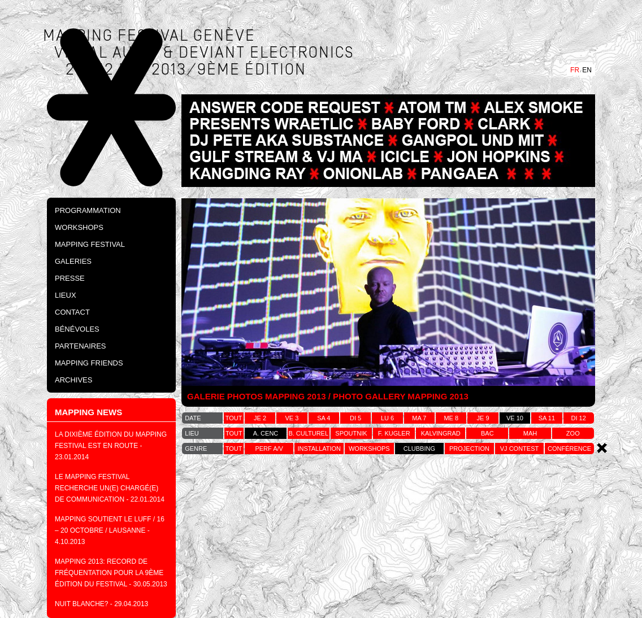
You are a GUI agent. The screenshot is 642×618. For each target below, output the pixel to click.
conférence (569, 448)
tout (233, 418)
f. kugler (394, 433)
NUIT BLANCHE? (81, 604)
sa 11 (547, 418)
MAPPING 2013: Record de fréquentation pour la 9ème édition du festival (109, 573)
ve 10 (514, 418)
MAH (530, 433)
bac (487, 433)
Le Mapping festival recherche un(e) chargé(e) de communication (106, 488)
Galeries (73, 261)
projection (469, 448)
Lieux (65, 295)
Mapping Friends (89, 363)
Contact (72, 312)
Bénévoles (77, 329)
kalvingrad (441, 433)
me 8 (451, 418)
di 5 (355, 418)
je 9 (483, 418)
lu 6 (387, 418)
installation (319, 448)
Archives (73, 380)
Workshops (79, 227)
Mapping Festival (90, 244)
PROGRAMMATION (88, 210)
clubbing (419, 448)
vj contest (519, 448)
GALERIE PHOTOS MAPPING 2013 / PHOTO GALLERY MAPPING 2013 (328, 396)
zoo (573, 433)
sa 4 (323, 418)
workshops (369, 448)
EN (587, 70)
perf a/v (269, 448)
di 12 (578, 418)
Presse (70, 278)
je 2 (260, 418)
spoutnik (351, 433)
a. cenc (266, 433)
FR (574, 70)
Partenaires (80, 346)
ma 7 (419, 418)
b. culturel (308, 433)
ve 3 (292, 418)
